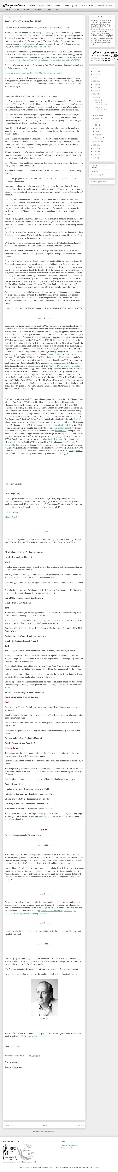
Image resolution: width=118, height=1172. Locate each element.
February (98, 115)
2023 (95, 151)
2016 (95, 84)
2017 (95, 87)
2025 (95, 158)
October (98, 141)
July (96, 131)
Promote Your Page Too (97, 175)
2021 (95, 145)
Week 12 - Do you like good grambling (64, 366)
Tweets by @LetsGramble (99, 182)
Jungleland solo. (60, 425)
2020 (95, 97)
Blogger (97, 1167)
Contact (48, 9)
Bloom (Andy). (11, 517)
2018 (95, 91)
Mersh (71, 931)
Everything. (60, 448)
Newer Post (9, 1125)
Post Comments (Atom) (48, 1131)
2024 (95, 155)
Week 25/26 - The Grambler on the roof (101, 109)
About (17, 9)
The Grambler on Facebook (69, 1145)
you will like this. (12, 445)
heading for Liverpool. (53, 439)
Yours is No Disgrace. (61, 428)
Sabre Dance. (60, 431)
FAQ (57, 9)
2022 (95, 148)
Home (8, 9)
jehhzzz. (63, 363)
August (97, 135)
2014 (95, 78)
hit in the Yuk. (65, 380)
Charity (38, 9)
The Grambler (95, 171)
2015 (95, 81)
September (98, 138)
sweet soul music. (33, 366)
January (98, 100)
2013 (95, 75)
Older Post (80, 1125)
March (97, 119)
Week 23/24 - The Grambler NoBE (101, 103)
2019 (95, 94)
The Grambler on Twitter (68, 1148)
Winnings (27, 9)
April (97, 122)
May (97, 125)
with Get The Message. (32, 377)
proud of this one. (56, 354)
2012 (95, 71)
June (97, 128)
